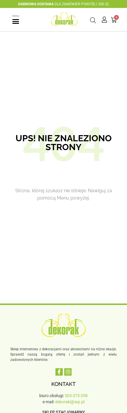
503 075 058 (76, 395)
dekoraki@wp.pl (69, 401)
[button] (15, 21)
